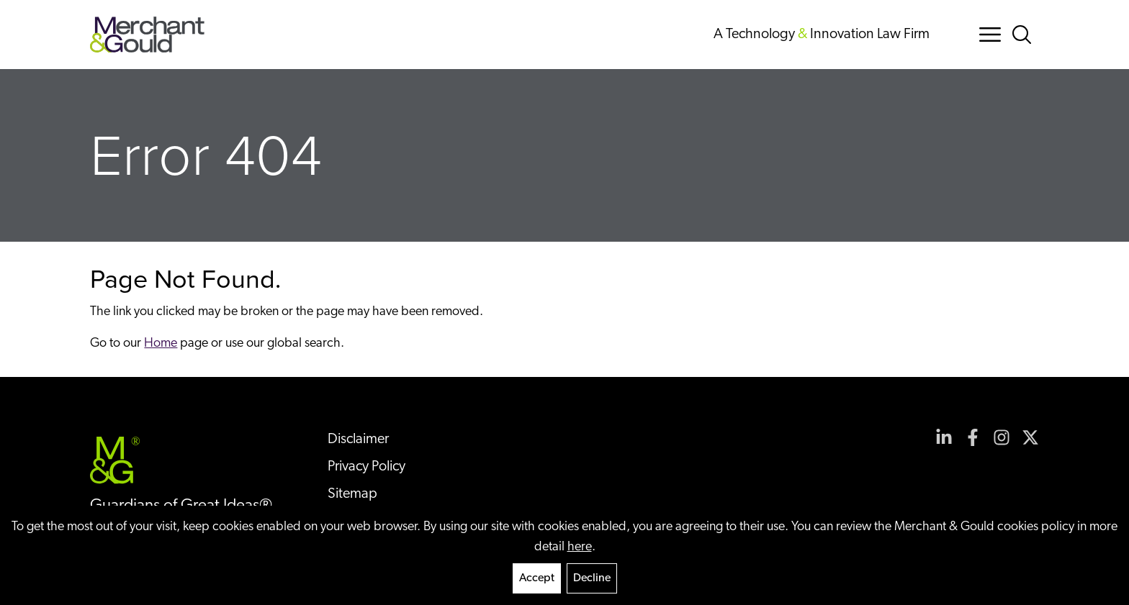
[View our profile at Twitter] (1030, 437)
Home (160, 343)
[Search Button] (1024, 34)
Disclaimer (358, 439)
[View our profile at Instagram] (1001, 437)
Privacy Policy (366, 467)
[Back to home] (147, 35)
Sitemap (352, 494)
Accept (536, 578)
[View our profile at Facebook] (972, 437)
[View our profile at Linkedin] (944, 437)
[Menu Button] (990, 34)
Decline (592, 578)
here (579, 547)
